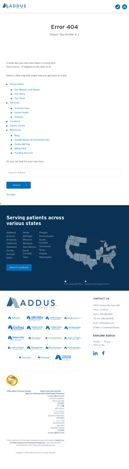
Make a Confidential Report (107, 327)
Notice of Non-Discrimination (50, 391)
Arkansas (11, 239)
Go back (10, 194)
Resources (15, 129)
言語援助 (61, 430)
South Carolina (43, 241)
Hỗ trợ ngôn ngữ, (58, 401)
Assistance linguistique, (56, 416)
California (11, 243)
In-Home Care (22, 108)
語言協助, (61, 403)
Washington (45, 257)
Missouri (27, 239)
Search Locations (19, 267)
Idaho (9, 257)
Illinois (26, 232)
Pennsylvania (46, 236)
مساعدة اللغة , (59, 408)
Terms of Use (99, 345)
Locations (15, 121)
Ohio (25, 257)
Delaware (11, 247)
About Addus (17, 84)
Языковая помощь (57, 428)
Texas (42, 250)
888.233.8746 (107, 318)
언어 (60, 406)
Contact (96, 342)
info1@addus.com (106, 323)
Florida (10, 250)
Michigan (28, 236)
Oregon (43, 232)
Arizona (10, 236)
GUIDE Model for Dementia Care (32, 139)
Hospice (18, 116)
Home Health (21, 112)
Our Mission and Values (27, 89)
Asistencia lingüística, (56, 399)
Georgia (10, 254)
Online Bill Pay (22, 144)
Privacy (107, 342)
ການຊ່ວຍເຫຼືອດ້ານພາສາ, (55, 396)
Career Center (17, 125)
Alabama (11, 232)
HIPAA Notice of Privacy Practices (19, 391)
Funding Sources (23, 152)
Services (14, 102)
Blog (16, 135)
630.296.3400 (106, 314)
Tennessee (45, 246)
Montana (27, 243)
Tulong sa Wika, (59, 413)
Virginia (43, 253)
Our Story (19, 93)
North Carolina (27, 252)
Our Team (19, 98)
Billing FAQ (20, 148)
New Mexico (29, 247)
